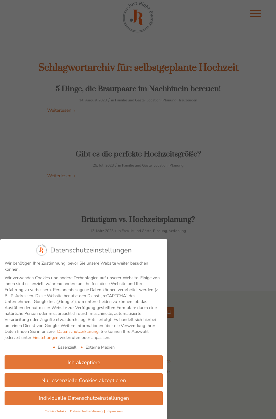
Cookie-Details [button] (56, 411)
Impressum (115, 411)
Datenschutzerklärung (78, 331)
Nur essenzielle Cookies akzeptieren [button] (83, 380)
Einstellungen (45, 337)
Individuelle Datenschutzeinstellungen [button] (84, 398)
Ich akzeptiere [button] (84, 362)
